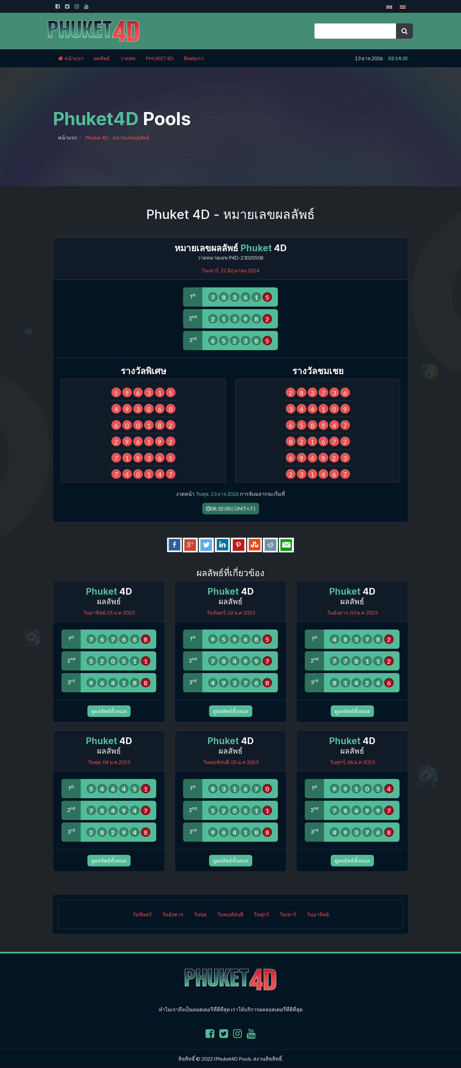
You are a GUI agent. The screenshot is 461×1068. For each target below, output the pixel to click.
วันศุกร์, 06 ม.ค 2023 (352, 762)
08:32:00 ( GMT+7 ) (230, 508)
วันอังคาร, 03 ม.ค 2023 (352, 613)
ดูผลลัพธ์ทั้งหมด (109, 711)
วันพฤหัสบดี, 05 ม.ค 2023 (230, 762)
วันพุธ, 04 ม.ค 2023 (109, 762)
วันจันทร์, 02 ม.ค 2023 (230, 613)
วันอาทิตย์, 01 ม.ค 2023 (108, 613)
